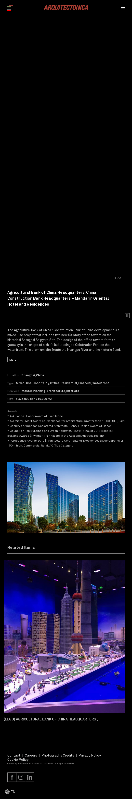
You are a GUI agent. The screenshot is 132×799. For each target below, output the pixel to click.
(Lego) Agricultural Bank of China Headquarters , (51, 719)
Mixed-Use (23, 383)
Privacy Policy (90, 755)
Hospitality (41, 383)
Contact (13, 755)
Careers (31, 755)
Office (54, 383)
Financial (84, 383)
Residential (69, 383)
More (12, 359)
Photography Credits (57, 755)
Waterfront (100, 383)
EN (13, 791)
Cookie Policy (17, 759)
